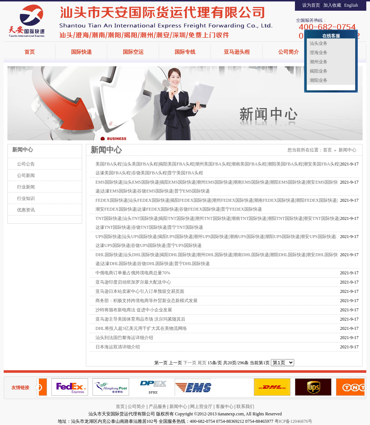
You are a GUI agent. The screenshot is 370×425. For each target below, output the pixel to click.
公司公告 (26, 164)
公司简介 (288, 52)
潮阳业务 (318, 80)
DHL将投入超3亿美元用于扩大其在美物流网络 (141, 328)
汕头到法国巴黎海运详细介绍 (124, 337)
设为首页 (311, 5)
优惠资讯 (26, 209)
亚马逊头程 (237, 52)
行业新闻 (26, 187)
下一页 (189, 362)
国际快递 (81, 52)
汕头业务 (318, 43)
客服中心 (224, 406)
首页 (29, 52)
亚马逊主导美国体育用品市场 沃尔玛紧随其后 (140, 319)
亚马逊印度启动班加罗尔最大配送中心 (133, 282)
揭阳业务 (318, 71)
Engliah (351, 5)
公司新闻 (26, 175)
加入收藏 (332, 5)
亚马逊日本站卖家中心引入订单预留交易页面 (139, 291)
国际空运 (133, 52)
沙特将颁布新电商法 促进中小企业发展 (133, 309)
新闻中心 (347, 150)
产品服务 (157, 406)
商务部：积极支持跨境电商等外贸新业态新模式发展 (146, 300)
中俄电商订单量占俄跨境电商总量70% (132, 272)
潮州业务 (318, 61)
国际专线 (185, 52)
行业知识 (26, 198)
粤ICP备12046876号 (294, 421)
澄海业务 (318, 52)
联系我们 (245, 406)
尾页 (202, 362)
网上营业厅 (201, 406)
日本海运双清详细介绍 (117, 346)
